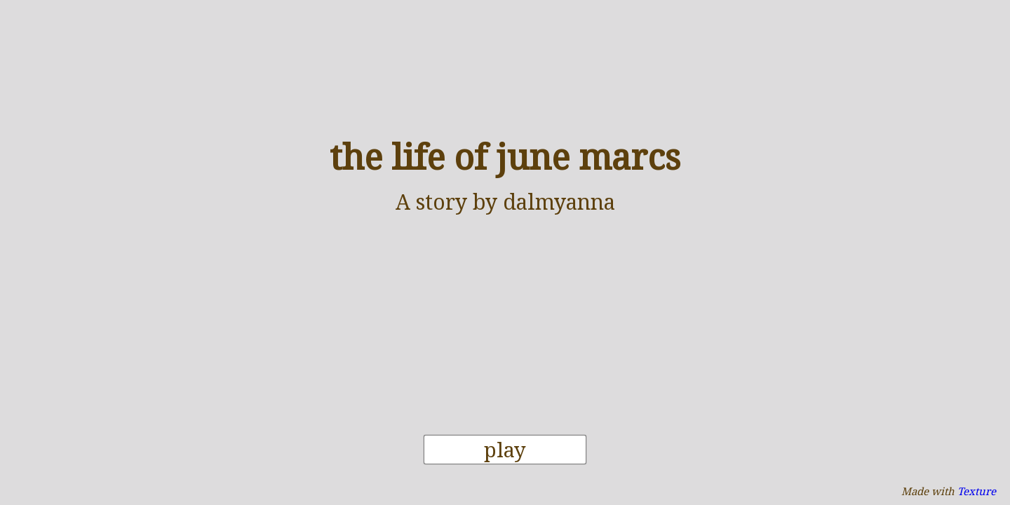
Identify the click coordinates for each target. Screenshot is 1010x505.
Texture (976, 491)
